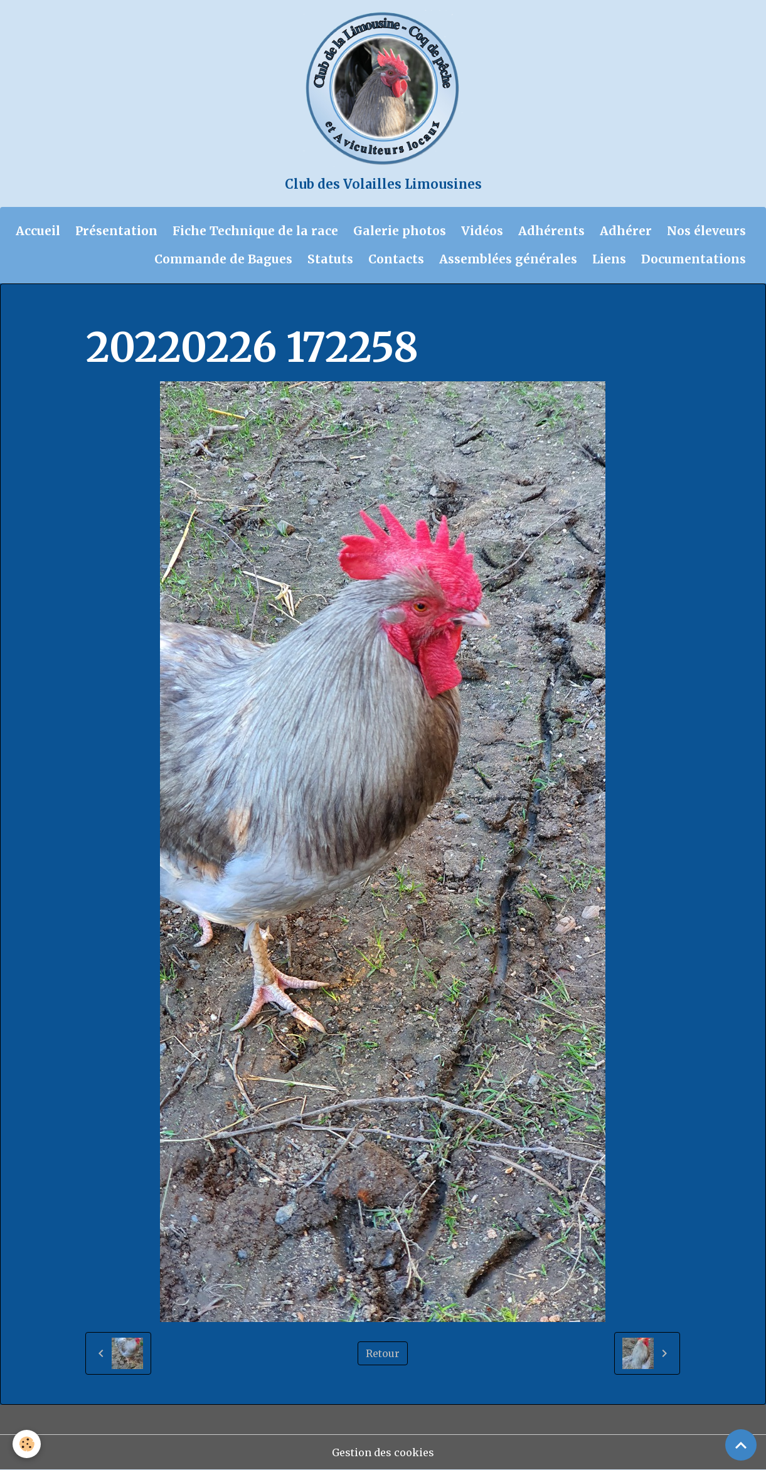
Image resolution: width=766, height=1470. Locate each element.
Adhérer (626, 230)
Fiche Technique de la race (255, 230)
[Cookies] (27, 1444)
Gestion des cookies (383, 1452)
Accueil (38, 230)
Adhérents (551, 230)
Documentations (693, 259)
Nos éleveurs (706, 230)
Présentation (116, 230)
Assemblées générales (508, 259)
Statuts (330, 259)
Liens (609, 259)
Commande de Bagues (223, 259)
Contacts (396, 259)
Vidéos (482, 230)
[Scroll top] (741, 1445)
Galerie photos (399, 230)
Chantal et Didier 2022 (329, 308)
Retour (383, 1353)
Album (153, 308)
